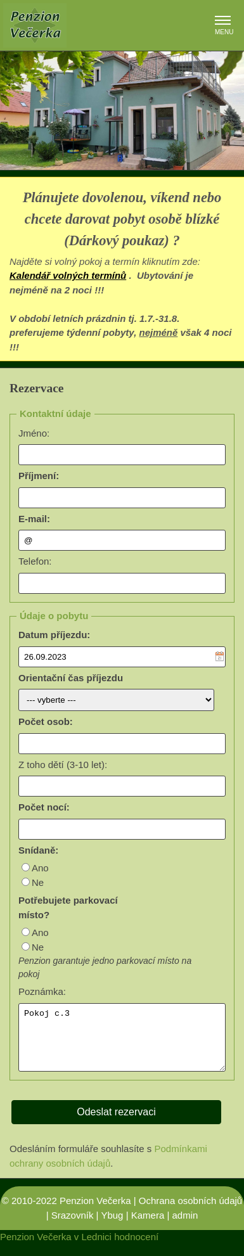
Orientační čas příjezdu (70, 677)
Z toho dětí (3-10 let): (62, 764)
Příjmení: (38, 475)
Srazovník (72, 1226)
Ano (40, 867)
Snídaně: (38, 850)
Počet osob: (45, 721)
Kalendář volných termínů (68, 275)
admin (185, 1226)
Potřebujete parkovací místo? (68, 907)
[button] (223, 21)
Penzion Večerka (95, 1212)
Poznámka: (42, 991)
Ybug (112, 1226)
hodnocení (136, 1248)
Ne (38, 882)
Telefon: (35, 561)
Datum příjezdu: (54, 634)
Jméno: (33, 433)
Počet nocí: (44, 807)
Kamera (148, 1226)
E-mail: (34, 518)
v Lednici (93, 1248)
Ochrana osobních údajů (190, 1212)
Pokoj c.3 (122, 1043)
